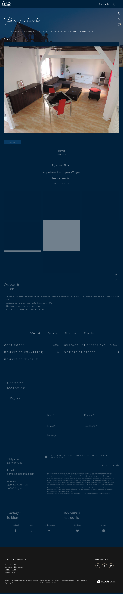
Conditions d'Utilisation (93, 493)
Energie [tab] (88, 333)
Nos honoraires (45, 582)
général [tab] (35, 333)
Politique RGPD (45, 584)
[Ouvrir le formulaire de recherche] (106, 4)
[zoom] (22, 193)
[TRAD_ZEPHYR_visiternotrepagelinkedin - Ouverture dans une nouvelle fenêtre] (110, 566)
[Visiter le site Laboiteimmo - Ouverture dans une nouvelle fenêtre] (106, 583)
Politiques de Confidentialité (75, 493)
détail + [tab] (52, 333)
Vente (31, 32)
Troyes (46, 32)
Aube (39, 32)
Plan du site (56, 582)
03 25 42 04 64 (15, 463)
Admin (77, 582)
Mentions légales (67, 582)
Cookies (54, 584)
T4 (65, 32)
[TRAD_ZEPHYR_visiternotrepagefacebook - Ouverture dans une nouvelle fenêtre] (97, 566)
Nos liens (84, 582)
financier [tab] (70, 333)
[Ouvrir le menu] (119, 4)
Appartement (56, 32)
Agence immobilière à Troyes (15, 32)
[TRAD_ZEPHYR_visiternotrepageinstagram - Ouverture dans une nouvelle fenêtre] (103, 566)
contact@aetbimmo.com (20, 473)
